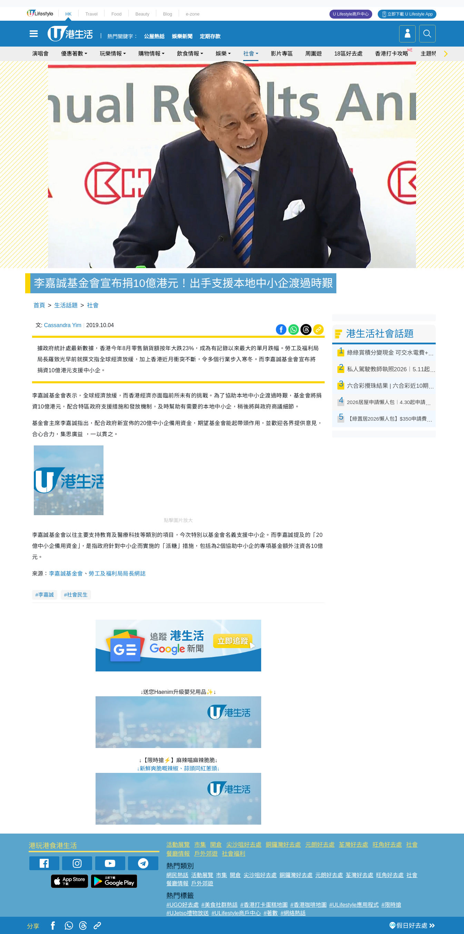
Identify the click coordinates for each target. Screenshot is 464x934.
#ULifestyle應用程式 (354, 905)
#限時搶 (391, 905)
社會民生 (77, 595)
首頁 (39, 305)
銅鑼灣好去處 (283, 845)
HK (68, 14)
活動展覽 (178, 845)
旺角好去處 (387, 845)
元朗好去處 (320, 845)
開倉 (216, 845)
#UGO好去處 (182, 905)
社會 (248, 54)
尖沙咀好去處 (243, 845)
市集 (200, 845)
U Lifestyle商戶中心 (351, 14)
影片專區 (282, 54)
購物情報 (149, 54)
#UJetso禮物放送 (187, 913)
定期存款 (210, 36)
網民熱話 (177, 875)
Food (116, 14)
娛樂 (221, 54)
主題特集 (432, 54)
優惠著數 (72, 54)
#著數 (271, 913)
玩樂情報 (111, 54)
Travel (91, 14)
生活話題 (66, 305)
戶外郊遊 (206, 854)
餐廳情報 (178, 854)
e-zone (193, 14)
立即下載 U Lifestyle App (410, 14)
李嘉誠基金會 (66, 574)
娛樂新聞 (182, 36)
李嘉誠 (46, 595)
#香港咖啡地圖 (308, 905)
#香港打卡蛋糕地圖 (264, 905)
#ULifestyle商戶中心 (236, 913)
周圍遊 (313, 54)
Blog (167, 14)
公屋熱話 (154, 36)
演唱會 (40, 54)
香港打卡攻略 (391, 54)
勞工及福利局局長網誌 (117, 574)
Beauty (142, 14)
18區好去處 (348, 54)
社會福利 (233, 854)
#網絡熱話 (293, 913)
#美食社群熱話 (219, 905)
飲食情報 (188, 54)
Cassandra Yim (62, 325)
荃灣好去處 (353, 845)
